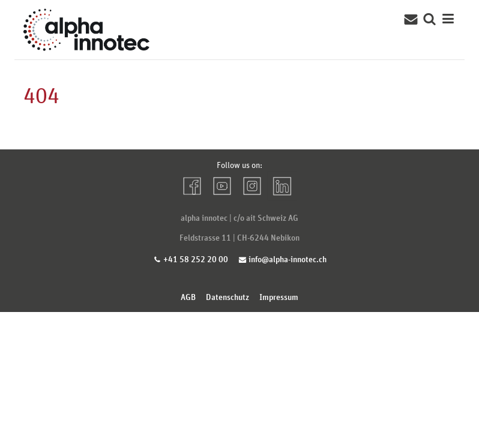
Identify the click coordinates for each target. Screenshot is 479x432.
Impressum (278, 296)
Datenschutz (227, 296)
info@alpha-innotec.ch (288, 259)
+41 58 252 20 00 (195, 259)
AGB (188, 296)
